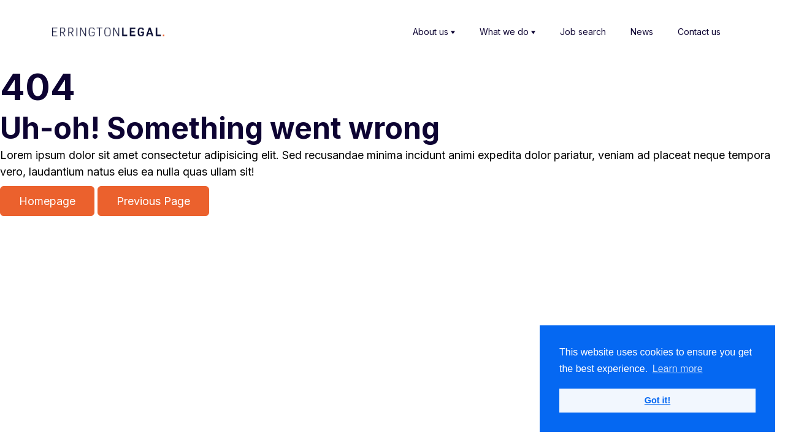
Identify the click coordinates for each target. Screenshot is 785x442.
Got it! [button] (657, 400)
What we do (507, 32)
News (641, 31)
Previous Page (153, 201)
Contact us (699, 31)
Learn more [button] (678, 368)
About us (434, 32)
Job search (583, 31)
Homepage (47, 201)
